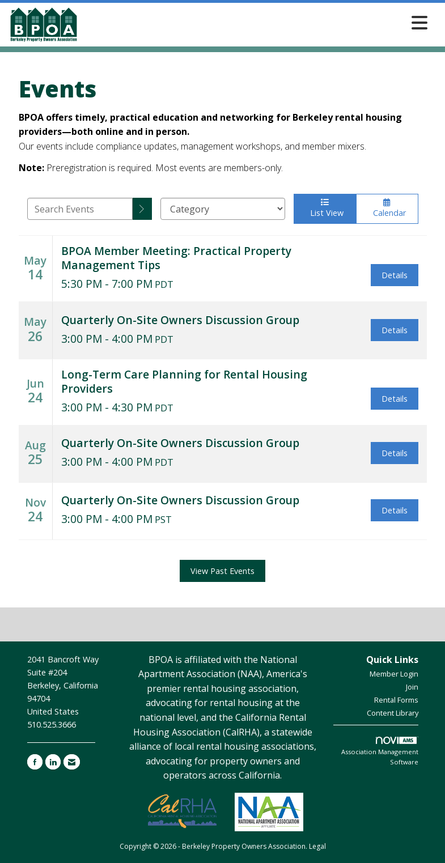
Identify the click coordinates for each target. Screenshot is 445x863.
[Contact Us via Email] (71, 762)
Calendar (387, 208)
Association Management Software (379, 751)
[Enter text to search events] (80, 209)
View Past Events (222, 571)
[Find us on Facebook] (35, 762)
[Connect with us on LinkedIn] (53, 762)
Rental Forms (396, 700)
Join (412, 687)
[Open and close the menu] (256, 22)
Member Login (394, 674)
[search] (142, 209)
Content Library (392, 713)
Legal (317, 846)
